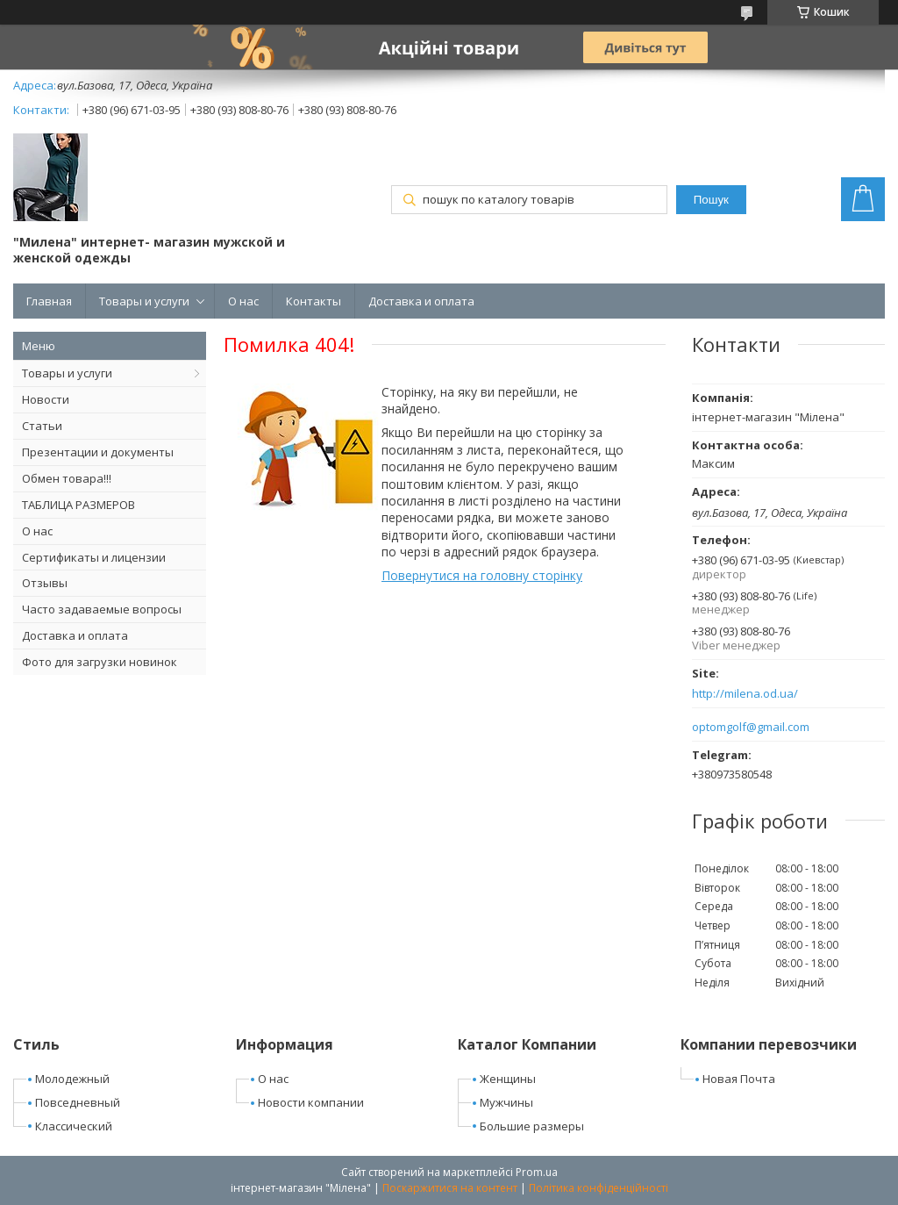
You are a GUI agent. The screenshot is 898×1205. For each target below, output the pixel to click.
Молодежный (72, 1079)
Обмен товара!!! (66, 478)
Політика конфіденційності (598, 1187)
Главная (49, 301)
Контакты (313, 301)
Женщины (508, 1079)
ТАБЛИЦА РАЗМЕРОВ (78, 505)
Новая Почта (738, 1079)
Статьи (42, 426)
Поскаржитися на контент (449, 1187)
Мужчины (506, 1102)
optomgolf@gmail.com (750, 727)
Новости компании (311, 1102)
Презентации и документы (98, 452)
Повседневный (77, 1102)
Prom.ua (537, 1172)
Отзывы (45, 583)
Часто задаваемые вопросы (102, 609)
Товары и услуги (144, 301)
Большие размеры (532, 1126)
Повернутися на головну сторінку (481, 575)
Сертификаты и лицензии (94, 557)
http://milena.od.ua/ (745, 693)
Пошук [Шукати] (711, 199)
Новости (45, 399)
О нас (243, 301)
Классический (73, 1126)
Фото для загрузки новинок (99, 662)
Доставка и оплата (421, 301)
